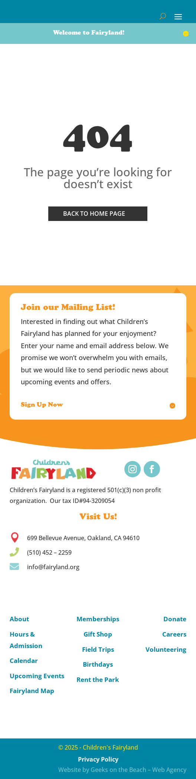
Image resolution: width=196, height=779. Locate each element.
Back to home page (94, 213)
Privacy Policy (98, 759)
